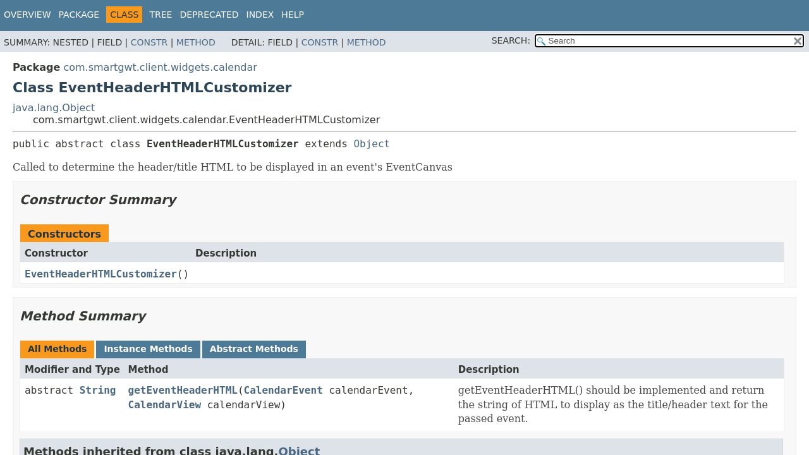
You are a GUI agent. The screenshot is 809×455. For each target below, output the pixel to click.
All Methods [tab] (57, 349)
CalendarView (165, 405)
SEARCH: (511, 40)
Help (292, 14)
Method (196, 42)
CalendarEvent (283, 390)
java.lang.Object (54, 108)
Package (79, 14)
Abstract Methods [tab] (254, 349)
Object (371, 144)
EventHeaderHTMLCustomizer (101, 274)
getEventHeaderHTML (183, 390)
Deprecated (208, 14)
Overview (27, 14)
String (98, 390)
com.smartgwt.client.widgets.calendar (160, 67)
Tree (160, 14)
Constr (149, 42)
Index (260, 14)
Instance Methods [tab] (148, 349)
